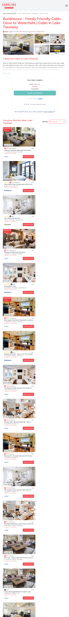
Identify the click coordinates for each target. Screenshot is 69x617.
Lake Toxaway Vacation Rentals (10, 577)
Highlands (36, 13)
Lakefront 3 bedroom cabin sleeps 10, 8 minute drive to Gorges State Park (50, 577)
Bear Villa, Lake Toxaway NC (45, 446)
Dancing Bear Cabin (10, 215)
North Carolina (26, 13)
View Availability (26, 155)
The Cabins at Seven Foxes (12, 182)
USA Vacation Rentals (9, 587)
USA (19, 13)
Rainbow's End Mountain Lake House (47, 182)
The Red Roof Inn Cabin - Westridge (14, 512)
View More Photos (10, 52)
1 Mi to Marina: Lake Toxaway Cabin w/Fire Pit (17, 314)
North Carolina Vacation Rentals (10, 582)
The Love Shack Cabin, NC (44, 479)
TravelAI (41, 610)
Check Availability (34, 93)
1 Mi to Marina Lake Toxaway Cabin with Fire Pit (51, 149)
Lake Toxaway (44, 13)
